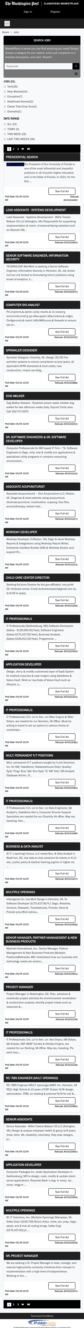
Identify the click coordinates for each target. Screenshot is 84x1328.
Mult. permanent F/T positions (29, 755)
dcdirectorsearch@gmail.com (55, 589)
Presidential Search (22, 157)
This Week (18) (16, 134)
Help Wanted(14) (17, 91)
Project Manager (19, 987)
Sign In (28, 11)
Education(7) (14, 96)
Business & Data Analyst (24, 846)
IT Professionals (19, 619)
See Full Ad (62, 191)
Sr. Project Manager (22, 1256)
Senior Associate (19, 1119)
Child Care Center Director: (28, 577)
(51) (9, 81)
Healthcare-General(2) (20, 101)
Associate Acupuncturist (25, 486)
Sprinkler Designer (21, 350)
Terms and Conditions (42, 1315)
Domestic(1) (14, 111)
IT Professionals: (19, 710)
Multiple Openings (20, 892)
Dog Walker (15, 396)
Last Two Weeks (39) (21, 139)
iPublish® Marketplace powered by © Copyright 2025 (42, 1322)
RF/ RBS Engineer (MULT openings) (32, 1078)
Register (55, 11)
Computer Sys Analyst (23, 305)
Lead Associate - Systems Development (36, 210)
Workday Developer (21, 532)
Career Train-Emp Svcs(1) (22, 106)
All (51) (12, 124)
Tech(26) (12, 86)
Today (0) (13, 129)
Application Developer (23, 664)
